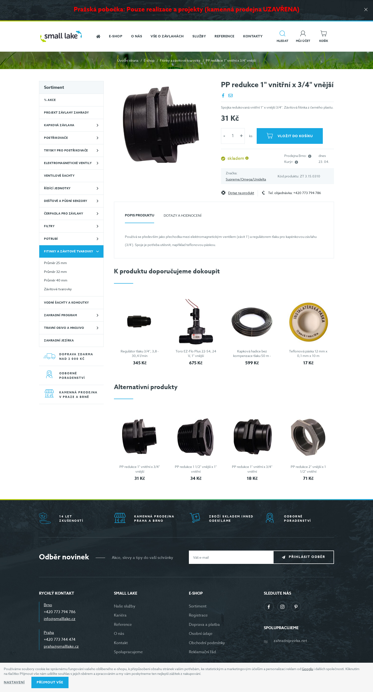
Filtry (49, 226)
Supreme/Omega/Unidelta (246, 179)
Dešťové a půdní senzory (65, 201)
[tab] (139, 217)
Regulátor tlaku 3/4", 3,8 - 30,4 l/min (140, 353)
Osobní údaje (200, 634)
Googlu (307, 669)
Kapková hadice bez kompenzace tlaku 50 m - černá (252, 356)
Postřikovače (56, 138)
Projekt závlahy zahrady (66, 112)
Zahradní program (60, 315)
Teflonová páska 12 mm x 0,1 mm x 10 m (308, 353)
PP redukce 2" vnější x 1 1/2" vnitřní (308, 469)
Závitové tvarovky (58, 289)
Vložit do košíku (295, 136)
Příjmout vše (50, 682)
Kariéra (120, 615)
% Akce (50, 100)
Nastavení (14, 682)
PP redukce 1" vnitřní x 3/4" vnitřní (252, 469)
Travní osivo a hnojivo (64, 328)
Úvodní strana (127, 60)
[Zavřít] (366, 10)
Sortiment (54, 87)
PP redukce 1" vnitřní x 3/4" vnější (139, 469)
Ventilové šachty (59, 176)
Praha (49, 633)
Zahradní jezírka (59, 340)
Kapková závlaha (59, 125)
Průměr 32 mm (55, 271)
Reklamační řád (202, 652)
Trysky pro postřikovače (66, 150)
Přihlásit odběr (307, 557)
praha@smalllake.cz (61, 646)
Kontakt (121, 643)
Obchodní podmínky (207, 643)
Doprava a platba (204, 624)
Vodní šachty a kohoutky (66, 303)
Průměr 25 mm (55, 263)
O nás (119, 634)
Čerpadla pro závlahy (63, 213)
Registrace (198, 615)
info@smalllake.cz (59, 619)
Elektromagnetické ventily (68, 163)
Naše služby (124, 606)
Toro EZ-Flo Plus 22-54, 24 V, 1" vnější (196, 353)
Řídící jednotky (57, 188)
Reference (123, 624)
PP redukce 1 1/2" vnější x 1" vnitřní (196, 469)
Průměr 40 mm (55, 280)
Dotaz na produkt (241, 193)
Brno (48, 605)
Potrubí (51, 239)
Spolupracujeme (128, 652)
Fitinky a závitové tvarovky (180, 60)
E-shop (149, 60)
